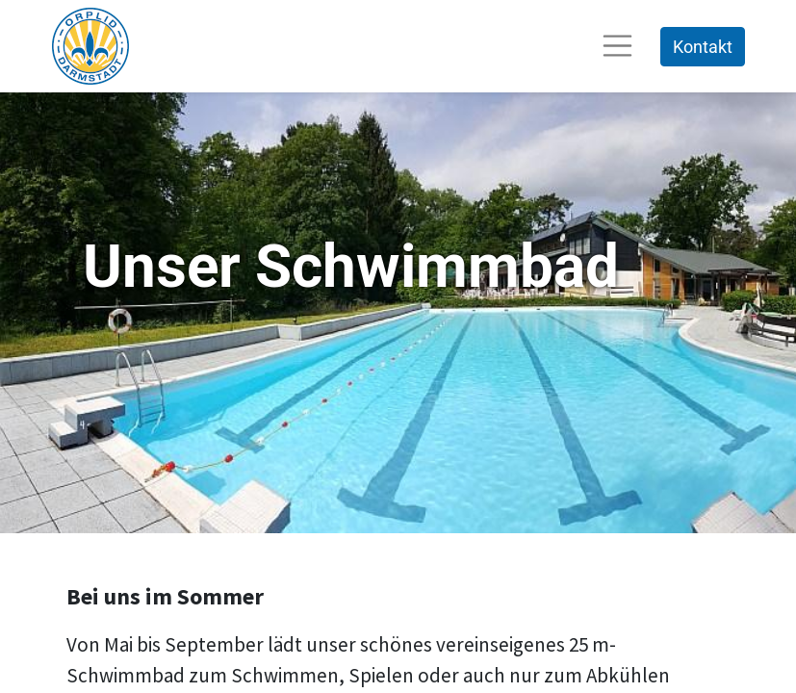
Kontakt (702, 47)
